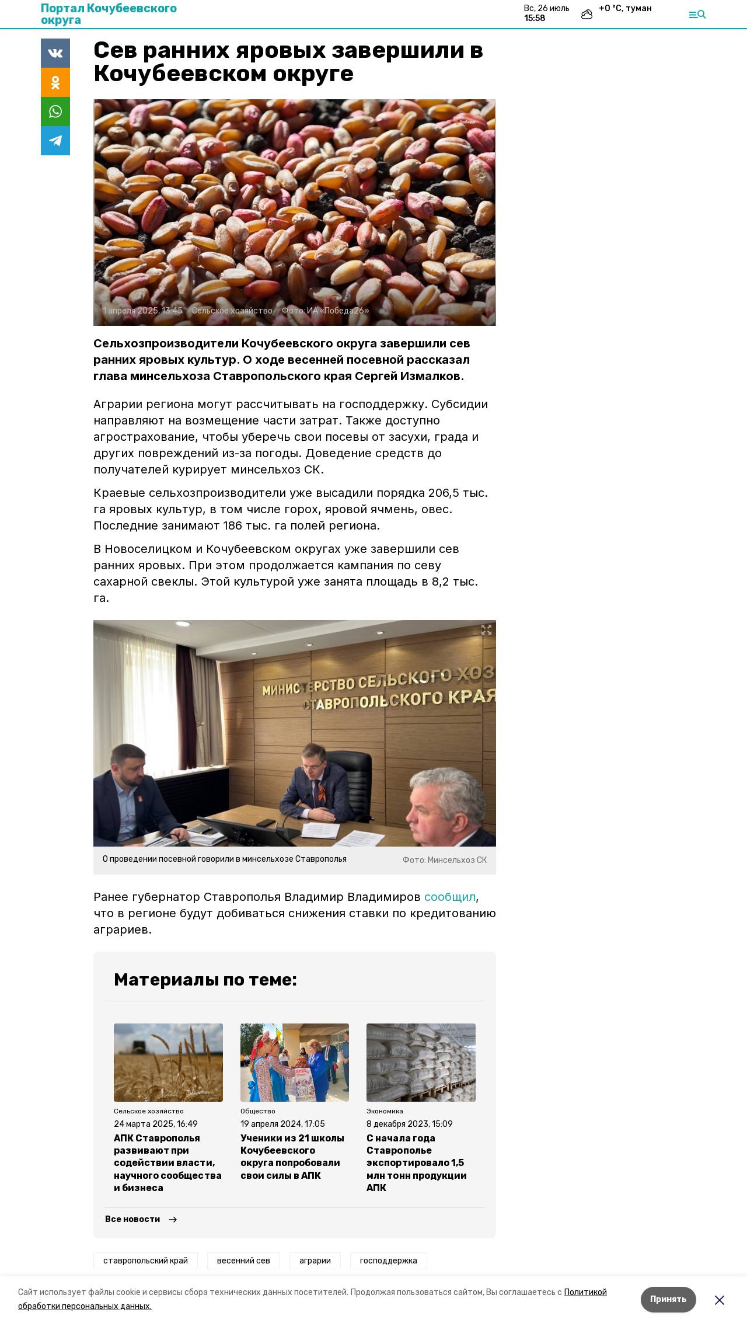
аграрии (315, 1261)
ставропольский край (145, 1261)
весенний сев (243, 1261)
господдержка (388, 1261)
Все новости (132, 1219)
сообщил (450, 897)
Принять (668, 1299)
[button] (294, 212)
